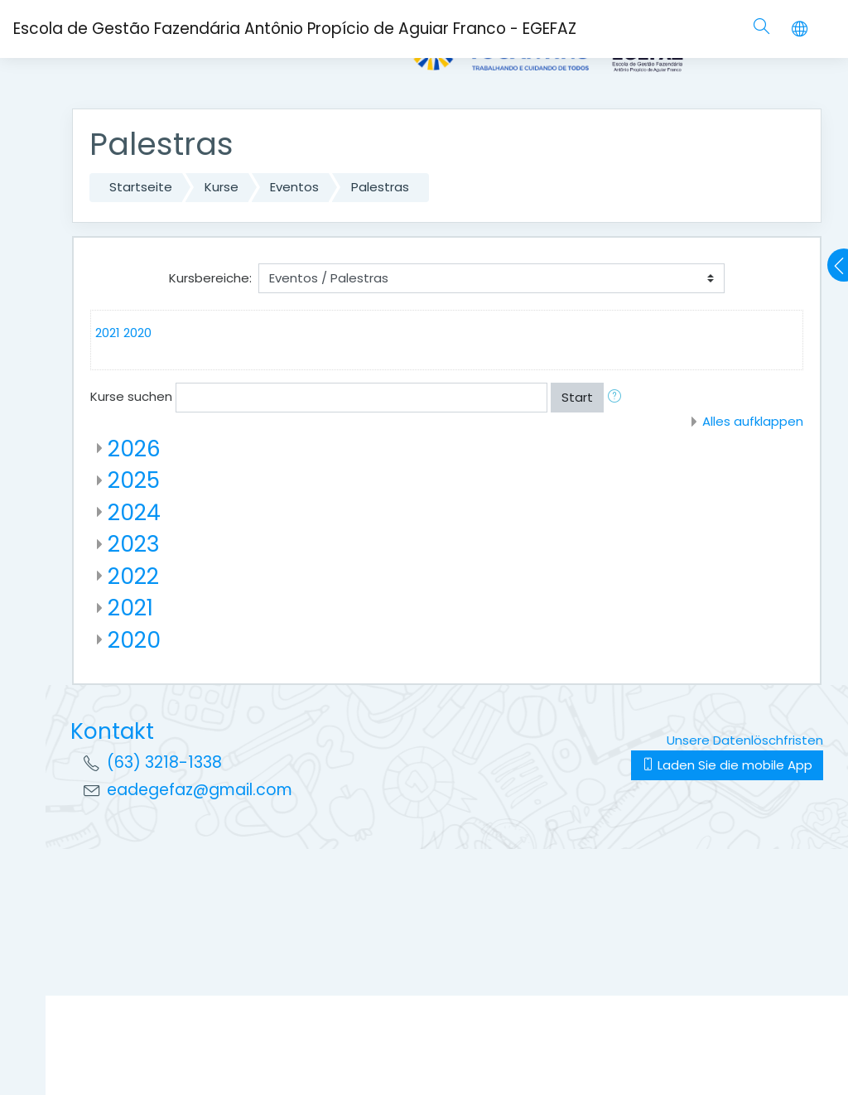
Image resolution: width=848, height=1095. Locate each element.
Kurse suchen (131, 396)
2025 (134, 480)
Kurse (221, 186)
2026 (134, 448)
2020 (137, 332)
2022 (133, 576)
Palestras (380, 186)
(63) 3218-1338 (164, 762)
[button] (618, 398)
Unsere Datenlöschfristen (745, 740)
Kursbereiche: (210, 278)
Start (577, 397)
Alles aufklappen (752, 421)
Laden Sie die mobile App (727, 765)
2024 (134, 512)
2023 (134, 543)
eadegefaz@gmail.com (199, 790)
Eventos (294, 186)
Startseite (140, 186)
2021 (107, 332)
